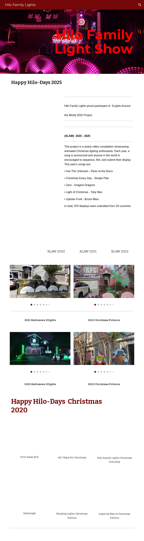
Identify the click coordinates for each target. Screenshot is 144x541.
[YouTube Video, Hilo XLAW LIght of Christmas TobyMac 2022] (119, 232)
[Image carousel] (40, 285)
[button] (140, 5)
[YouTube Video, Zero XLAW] (88, 232)
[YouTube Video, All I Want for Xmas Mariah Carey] (72, 438)
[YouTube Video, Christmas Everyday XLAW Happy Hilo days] (56, 232)
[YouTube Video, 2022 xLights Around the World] (24, 234)
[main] (93, 41)
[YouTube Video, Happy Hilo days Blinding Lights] (72, 492)
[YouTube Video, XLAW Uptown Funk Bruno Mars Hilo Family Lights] (35, 112)
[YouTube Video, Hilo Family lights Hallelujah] (29, 492)
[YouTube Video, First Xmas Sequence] (29, 438)
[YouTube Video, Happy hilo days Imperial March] (114, 492)
